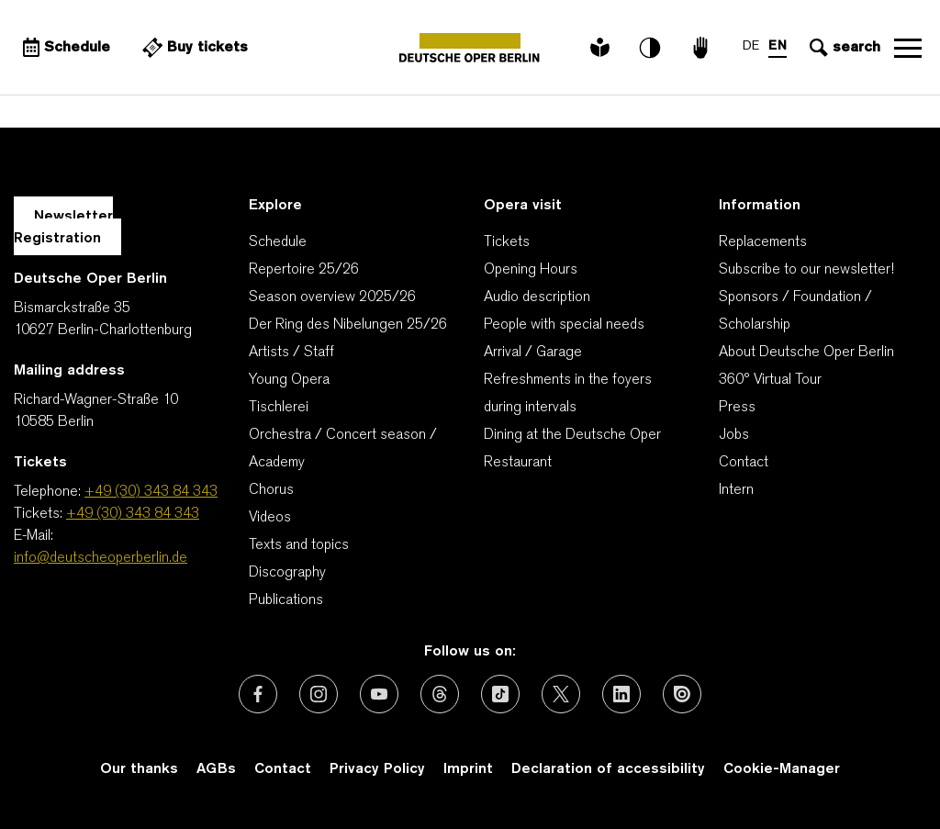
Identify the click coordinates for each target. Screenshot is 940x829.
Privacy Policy (377, 769)
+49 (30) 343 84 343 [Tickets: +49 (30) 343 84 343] (132, 514)
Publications (286, 600)
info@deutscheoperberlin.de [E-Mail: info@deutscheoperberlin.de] (100, 558)
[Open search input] (842, 48)
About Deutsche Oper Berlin (806, 352)
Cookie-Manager (781, 769)
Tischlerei (278, 407)
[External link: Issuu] (682, 694)
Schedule (278, 242)
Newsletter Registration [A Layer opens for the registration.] (63, 227)
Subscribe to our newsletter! (806, 270)
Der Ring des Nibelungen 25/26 (348, 325)
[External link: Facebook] (258, 694)
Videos (270, 517)
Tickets (507, 242)
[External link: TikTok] (500, 694)
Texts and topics (299, 545)
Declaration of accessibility (608, 769)
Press (737, 407)
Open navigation (908, 48)
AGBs (216, 769)
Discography (287, 573)
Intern (736, 490)
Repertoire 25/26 (304, 270)
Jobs (734, 435)
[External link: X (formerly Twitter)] (561, 694)
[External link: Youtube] (379, 694)
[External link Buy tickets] (193, 47)
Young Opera (289, 380)
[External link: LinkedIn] (621, 694)
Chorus (271, 490)
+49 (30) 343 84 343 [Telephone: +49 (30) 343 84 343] (151, 492)
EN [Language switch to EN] (777, 46)
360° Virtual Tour (770, 380)
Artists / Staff (291, 352)
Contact (743, 462)
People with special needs (564, 325)
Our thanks (139, 769)
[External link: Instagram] (318, 694)
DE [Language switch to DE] (751, 46)
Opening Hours (530, 270)
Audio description (537, 297)
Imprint (468, 769)
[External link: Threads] (439, 694)
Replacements (763, 242)
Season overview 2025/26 (332, 297)
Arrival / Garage (533, 352)
